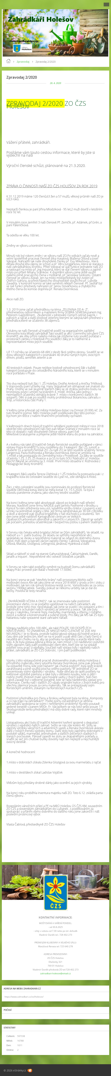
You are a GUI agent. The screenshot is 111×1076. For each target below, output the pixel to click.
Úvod (8, 61)
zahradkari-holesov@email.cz (55, 973)
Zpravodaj (23, 61)
